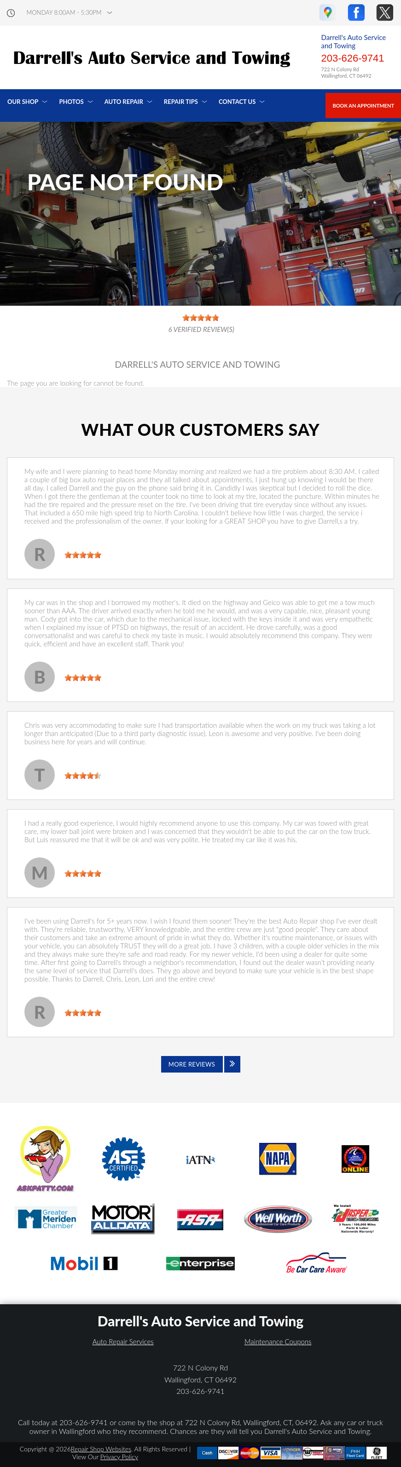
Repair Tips (181, 101)
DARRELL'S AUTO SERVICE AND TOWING (197, 365)
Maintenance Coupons (278, 1341)
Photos (71, 101)
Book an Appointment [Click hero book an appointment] (363, 105)
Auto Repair (124, 101)
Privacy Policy (119, 1457)
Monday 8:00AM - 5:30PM (64, 12)
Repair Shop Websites (101, 1449)
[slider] (82, 555)
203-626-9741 (352, 58)
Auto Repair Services (123, 1341)
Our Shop (22, 101)
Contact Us (237, 101)
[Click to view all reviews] (200, 1064)
